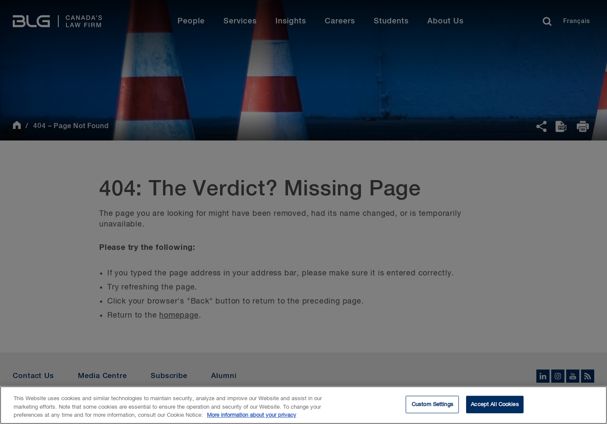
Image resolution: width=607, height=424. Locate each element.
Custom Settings (432, 405)
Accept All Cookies (494, 405)
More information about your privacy (251, 416)
